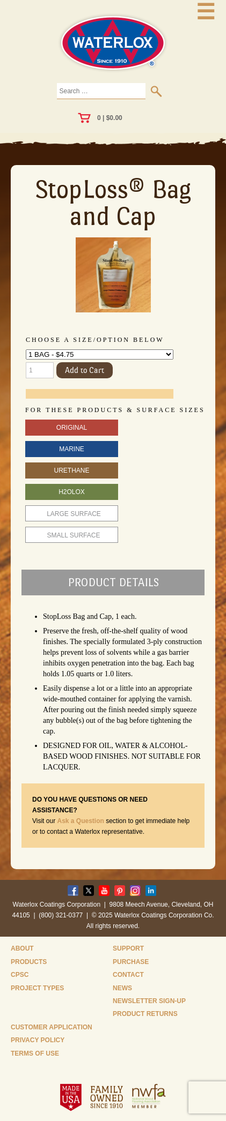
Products (29, 962)
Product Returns (145, 1014)
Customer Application (51, 1027)
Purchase (131, 962)
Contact (128, 974)
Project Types (37, 988)
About (22, 948)
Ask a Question (80, 821)
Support (128, 948)
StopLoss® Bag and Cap (113, 202)
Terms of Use (35, 1053)
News (122, 988)
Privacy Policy (37, 1040)
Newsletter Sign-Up (149, 1001)
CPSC (19, 974)
